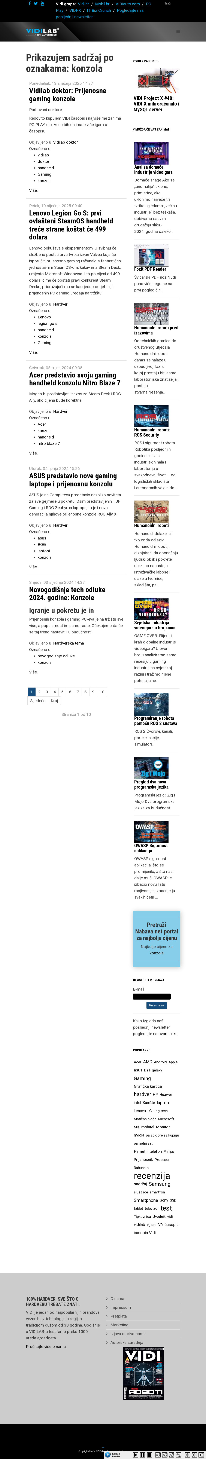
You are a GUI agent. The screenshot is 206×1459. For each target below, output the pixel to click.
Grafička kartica (148, 1086)
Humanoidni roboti (151, 525)
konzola (45, 180)
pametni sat (143, 1143)
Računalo (141, 1168)
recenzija (152, 1176)
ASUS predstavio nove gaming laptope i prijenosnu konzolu (73, 479)
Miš (137, 1127)
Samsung (159, 1184)
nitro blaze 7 (49, 443)
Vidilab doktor (65, 142)
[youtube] (42, 3)
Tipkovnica (142, 1216)
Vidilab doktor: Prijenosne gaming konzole (67, 94)
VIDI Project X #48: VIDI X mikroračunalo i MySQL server (156, 104)
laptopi (44, 550)
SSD (173, 1200)
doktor (43, 161)
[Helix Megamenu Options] (178, 31)
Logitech (161, 1111)
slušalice (141, 1192)
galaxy (157, 1070)
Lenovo (44, 317)
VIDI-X (75, 10)
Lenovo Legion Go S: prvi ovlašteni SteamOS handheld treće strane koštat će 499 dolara (71, 225)
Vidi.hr (84, 3)
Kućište (149, 1103)
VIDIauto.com (128, 3)
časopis (171, 1224)
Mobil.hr (102, 3)
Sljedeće (37, 700)
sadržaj (140, 1184)
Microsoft (166, 1119)
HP (155, 1094)
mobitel (147, 1127)
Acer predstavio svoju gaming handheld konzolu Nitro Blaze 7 (74, 379)
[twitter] (36, 3)
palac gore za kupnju (162, 1135)
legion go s (47, 323)
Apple (173, 1062)
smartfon (157, 1192)
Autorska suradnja (126, 1342)
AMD (147, 1061)
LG (150, 1111)
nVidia (139, 1135)
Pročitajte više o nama (46, 1346)
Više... (34, 190)
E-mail (138, 989)
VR (160, 1225)
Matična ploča (145, 1119)
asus (42, 538)
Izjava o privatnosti (126, 1333)
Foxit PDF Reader (150, 269)
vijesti (152, 1225)
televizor (152, 1208)
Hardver (60, 304)
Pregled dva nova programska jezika (151, 784)
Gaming (44, 174)
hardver (142, 1094)
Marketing (118, 1324)
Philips (169, 1151)
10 (102, 691)
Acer (42, 424)
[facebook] (29, 3)
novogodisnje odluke (56, 656)
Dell (147, 1070)
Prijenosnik (143, 1159)
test (166, 1208)
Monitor (163, 1127)
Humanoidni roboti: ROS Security (152, 432)
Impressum (120, 1307)
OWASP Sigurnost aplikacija (151, 848)
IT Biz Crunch (99, 10)
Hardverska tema (68, 643)
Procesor (162, 1159)
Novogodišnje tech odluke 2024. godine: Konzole (67, 593)
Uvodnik (159, 1216)
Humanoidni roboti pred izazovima (156, 330)
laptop (163, 1102)
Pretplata (118, 1316)
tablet (138, 1208)
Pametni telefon (148, 1151)
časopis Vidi (145, 1232)
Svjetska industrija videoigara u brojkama (154, 625)
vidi (170, 1216)
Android (160, 1062)
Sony (164, 1200)
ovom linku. (168, 1033)
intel (137, 1102)
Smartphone (146, 1200)
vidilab (43, 155)
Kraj (54, 700)
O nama (116, 1298)
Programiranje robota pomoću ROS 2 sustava (155, 721)
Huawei (166, 1094)
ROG (42, 544)
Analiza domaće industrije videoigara (153, 169)
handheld (46, 167)
